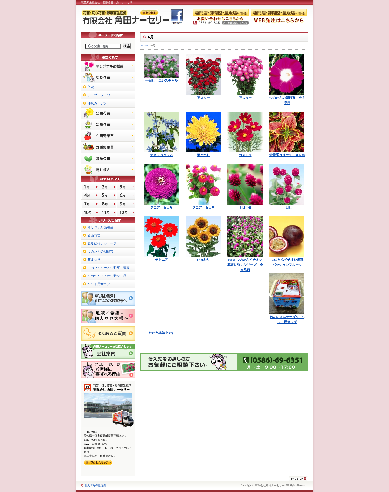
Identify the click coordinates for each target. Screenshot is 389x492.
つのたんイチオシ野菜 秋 (107, 276)
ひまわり (205, 260)
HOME (144, 45)
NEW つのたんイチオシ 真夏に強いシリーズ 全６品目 (246, 265)
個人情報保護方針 (95, 485)
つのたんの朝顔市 (100, 251)
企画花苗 (94, 235)
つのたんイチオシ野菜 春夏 (109, 268)
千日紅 (287, 207)
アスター (203, 98)
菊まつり (203, 155)
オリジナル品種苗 (100, 227)
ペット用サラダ (99, 284)
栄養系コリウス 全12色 (287, 155)
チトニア (161, 260)
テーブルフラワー (100, 95)
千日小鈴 (245, 207)
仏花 (91, 87)
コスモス (245, 155)
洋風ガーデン (97, 103)
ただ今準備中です (162, 333)
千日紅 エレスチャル (161, 80)
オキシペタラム (161, 155)
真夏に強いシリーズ (102, 243)
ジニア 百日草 (161, 207)
